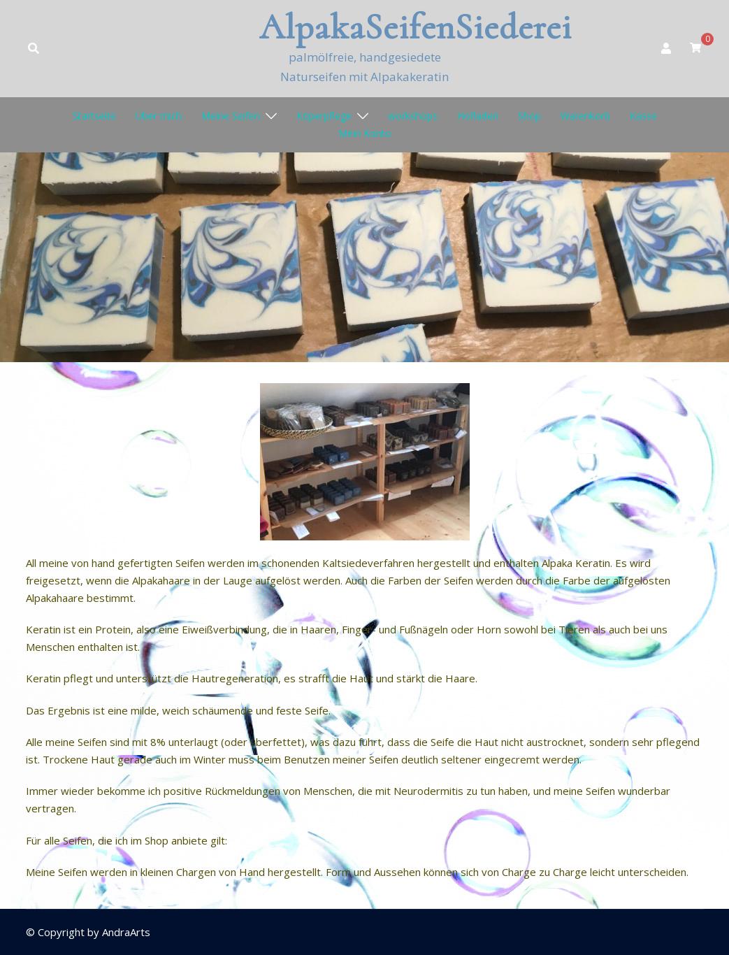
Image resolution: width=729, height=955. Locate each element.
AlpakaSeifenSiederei (415, 27)
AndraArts (126, 932)
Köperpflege (324, 115)
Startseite (94, 115)
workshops (413, 115)
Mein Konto (364, 133)
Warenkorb (585, 115)
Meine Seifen (230, 115)
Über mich (159, 115)
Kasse (643, 115)
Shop (529, 115)
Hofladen (477, 115)
